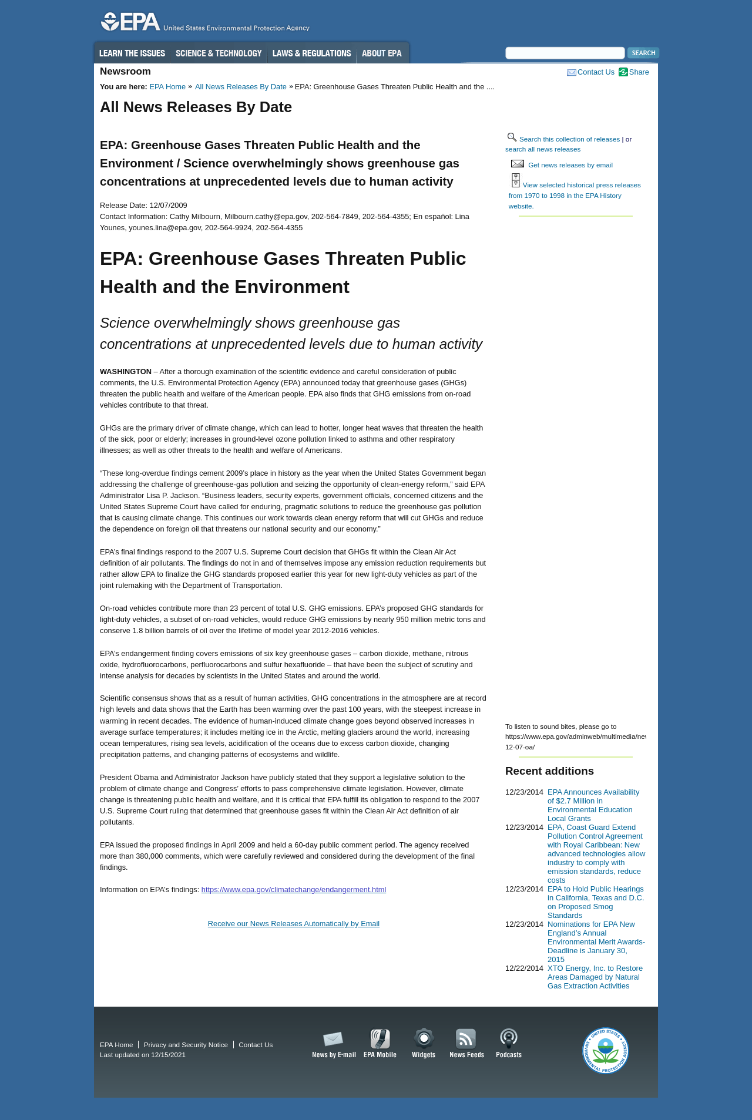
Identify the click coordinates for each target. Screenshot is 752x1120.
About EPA (383, 53)
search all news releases (542, 149)
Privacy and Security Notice (186, 1044)
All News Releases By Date (241, 86)
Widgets (424, 1043)
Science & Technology (218, 53)
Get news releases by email (570, 165)
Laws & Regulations (311, 53)
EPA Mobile (380, 1043)
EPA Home (167, 86)
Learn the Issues (131, 53)
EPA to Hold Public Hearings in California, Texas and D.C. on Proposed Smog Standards (596, 902)
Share (639, 72)
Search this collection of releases (569, 139)
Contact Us (596, 72)
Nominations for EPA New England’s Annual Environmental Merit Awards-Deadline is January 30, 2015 (596, 942)
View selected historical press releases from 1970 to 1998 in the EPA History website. (575, 195)
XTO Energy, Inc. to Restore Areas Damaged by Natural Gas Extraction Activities (595, 977)
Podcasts (509, 1043)
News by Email (332, 1043)
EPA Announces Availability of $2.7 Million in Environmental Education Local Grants (593, 805)
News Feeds (467, 1043)
